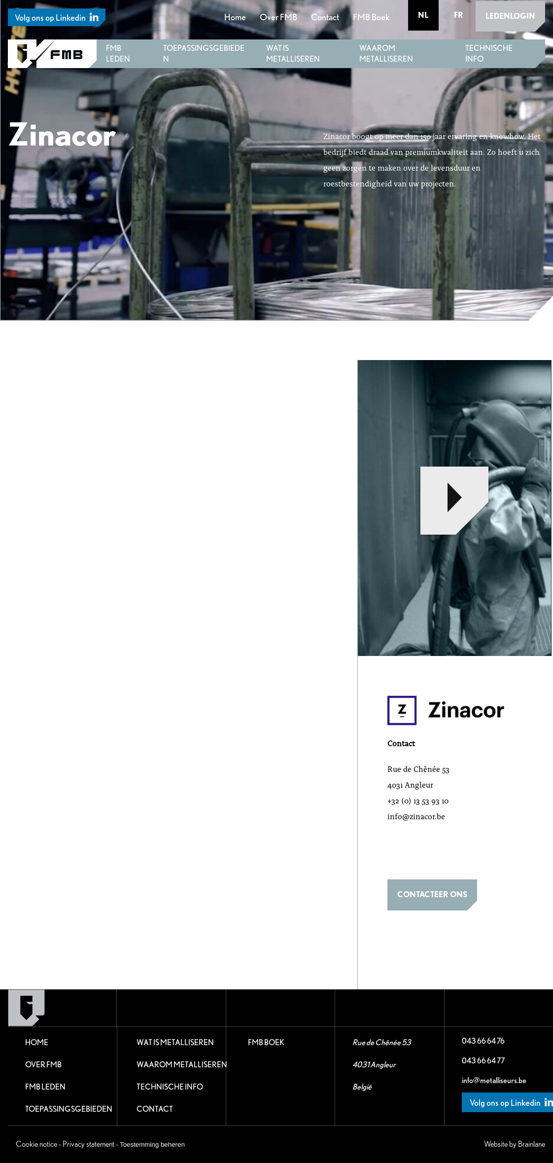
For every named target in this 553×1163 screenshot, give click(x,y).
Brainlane (531, 1144)
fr (458, 15)
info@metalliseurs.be (494, 1080)
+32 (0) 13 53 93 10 (418, 800)
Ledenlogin (510, 15)
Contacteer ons (432, 894)
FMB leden (118, 53)
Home (235, 16)
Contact (325, 16)
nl (424, 15)
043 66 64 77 (483, 1060)
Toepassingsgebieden (203, 53)
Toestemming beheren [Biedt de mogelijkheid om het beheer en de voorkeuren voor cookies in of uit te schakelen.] (152, 1144)
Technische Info (489, 53)
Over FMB (279, 16)
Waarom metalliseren (386, 53)
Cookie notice (36, 1144)
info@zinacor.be (416, 816)
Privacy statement (88, 1144)
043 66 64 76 (483, 1041)
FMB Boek (371, 16)
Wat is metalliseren (293, 53)
